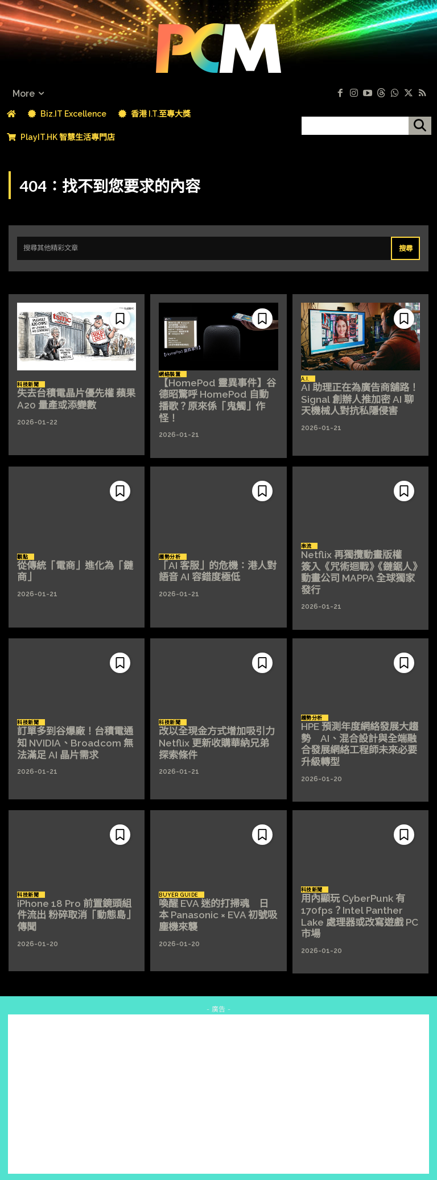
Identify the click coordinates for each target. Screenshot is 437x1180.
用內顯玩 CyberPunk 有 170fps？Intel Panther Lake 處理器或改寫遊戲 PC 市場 (357, 907)
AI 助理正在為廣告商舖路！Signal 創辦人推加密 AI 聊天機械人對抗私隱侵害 (359, 397)
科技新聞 (28, 383)
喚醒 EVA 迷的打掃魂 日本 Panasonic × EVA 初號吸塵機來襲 (215, 906)
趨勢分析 (169, 553)
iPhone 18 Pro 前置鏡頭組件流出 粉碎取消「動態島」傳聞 (75, 906)
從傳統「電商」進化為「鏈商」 (71, 566)
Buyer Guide (179, 887)
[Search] (406, 247)
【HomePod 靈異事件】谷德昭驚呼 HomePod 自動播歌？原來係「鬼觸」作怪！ (218, 397)
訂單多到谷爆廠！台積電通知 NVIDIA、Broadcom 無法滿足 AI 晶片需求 (76, 736)
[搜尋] (420, 126)
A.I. (305, 378)
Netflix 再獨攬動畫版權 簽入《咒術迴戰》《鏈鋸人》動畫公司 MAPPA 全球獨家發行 (359, 567)
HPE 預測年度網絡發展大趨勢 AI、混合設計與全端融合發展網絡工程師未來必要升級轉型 (360, 737)
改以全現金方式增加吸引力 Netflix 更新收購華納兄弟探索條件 (215, 736)
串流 (306, 548)
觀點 (22, 553)
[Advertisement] (218, 1083)
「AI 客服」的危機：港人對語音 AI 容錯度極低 (214, 566)
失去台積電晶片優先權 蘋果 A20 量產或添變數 (73, 397)
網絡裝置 (169, 378)
